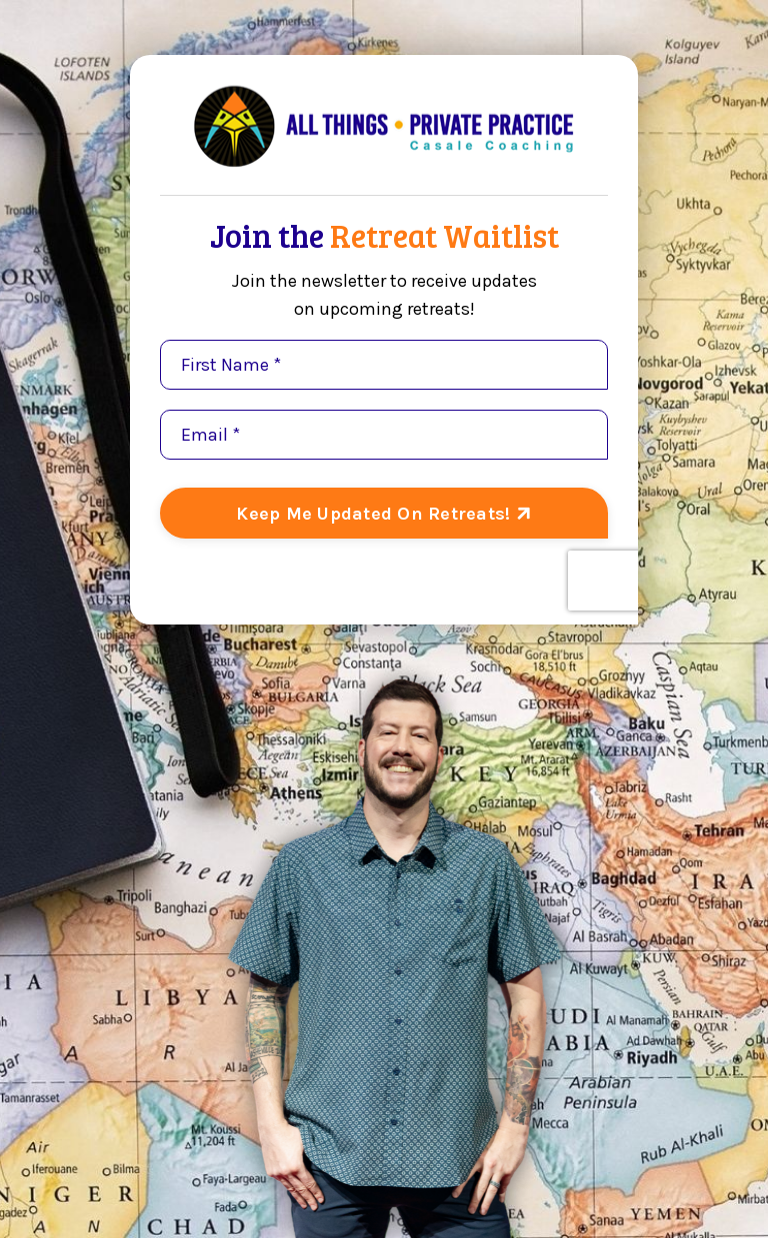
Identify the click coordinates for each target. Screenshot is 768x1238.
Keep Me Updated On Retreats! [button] (375, 514)
